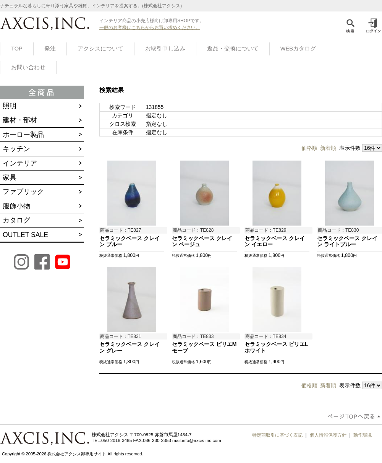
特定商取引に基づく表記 (277, 435)
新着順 (328, 148)
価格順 (309, 148)
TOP (17, 48)
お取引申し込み (165, 48)
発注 (50, 48)
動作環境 (362, 435)
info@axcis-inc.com (201, 440)
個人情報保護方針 (328, 435)
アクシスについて (100, 48)
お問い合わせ (28, 67)
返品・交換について (233, 48)
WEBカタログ (298, 48)
